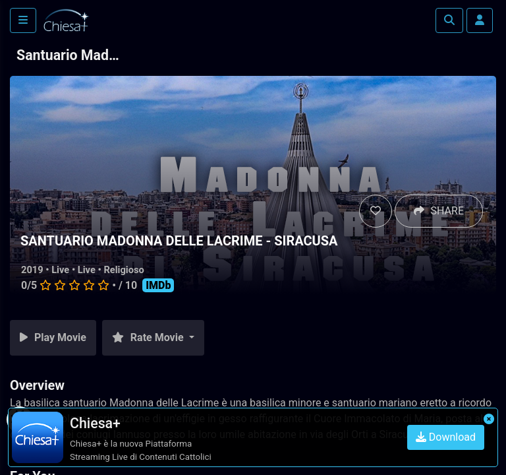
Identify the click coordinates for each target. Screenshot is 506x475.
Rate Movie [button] (149, 337)
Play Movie (53, 337)
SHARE (439, 211)
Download (446, 437)
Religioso (123, 270)
